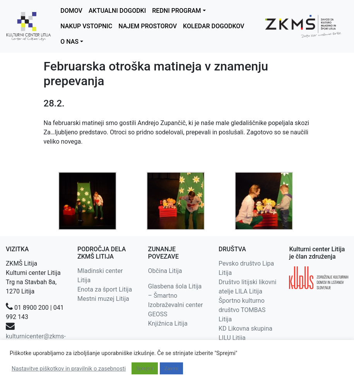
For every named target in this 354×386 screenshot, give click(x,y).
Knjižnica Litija (167, 323)
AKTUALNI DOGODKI (117, 10)
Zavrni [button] (171, 368)
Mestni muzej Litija (103, 298)
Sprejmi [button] (144, 368)
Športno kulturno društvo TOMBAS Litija (242, 310)
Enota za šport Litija (104, 289)
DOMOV (71, 10)
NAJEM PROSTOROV (147, 26)
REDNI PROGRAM (176, 10)
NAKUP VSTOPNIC (86, 26)
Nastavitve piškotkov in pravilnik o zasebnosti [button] (69, 368)
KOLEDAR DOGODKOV (213, 26)
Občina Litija (165, 270)
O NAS (69, 41)
